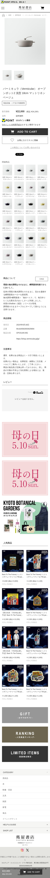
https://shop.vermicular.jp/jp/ (28, 339)
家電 (4, 807)
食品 (4, 813)
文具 (4, 796)
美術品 (5, 778)
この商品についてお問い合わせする (25, 147)
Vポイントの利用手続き (12, 125)
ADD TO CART (26, 131)
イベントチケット (10, 819)
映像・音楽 (7, 790)
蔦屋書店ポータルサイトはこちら (25, 840)
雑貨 (4, 801)
